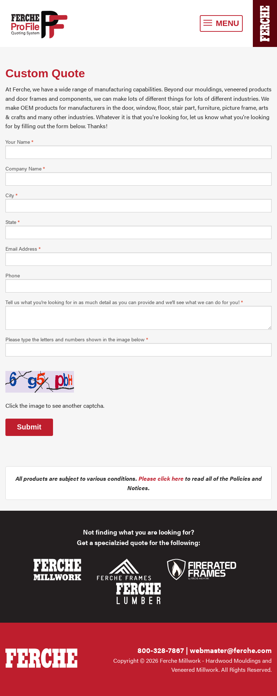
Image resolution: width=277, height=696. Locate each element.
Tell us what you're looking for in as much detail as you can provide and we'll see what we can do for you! (124, 302)
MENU (221, 23)
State (12, 221)
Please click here (161, 478)
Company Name (25, 168)
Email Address (23, 248)
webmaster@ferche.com (231, 650)
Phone (12, 275)
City (11, 195)
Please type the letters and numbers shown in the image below (76, 339)
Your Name (19, 141)
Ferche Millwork (47, 24)
